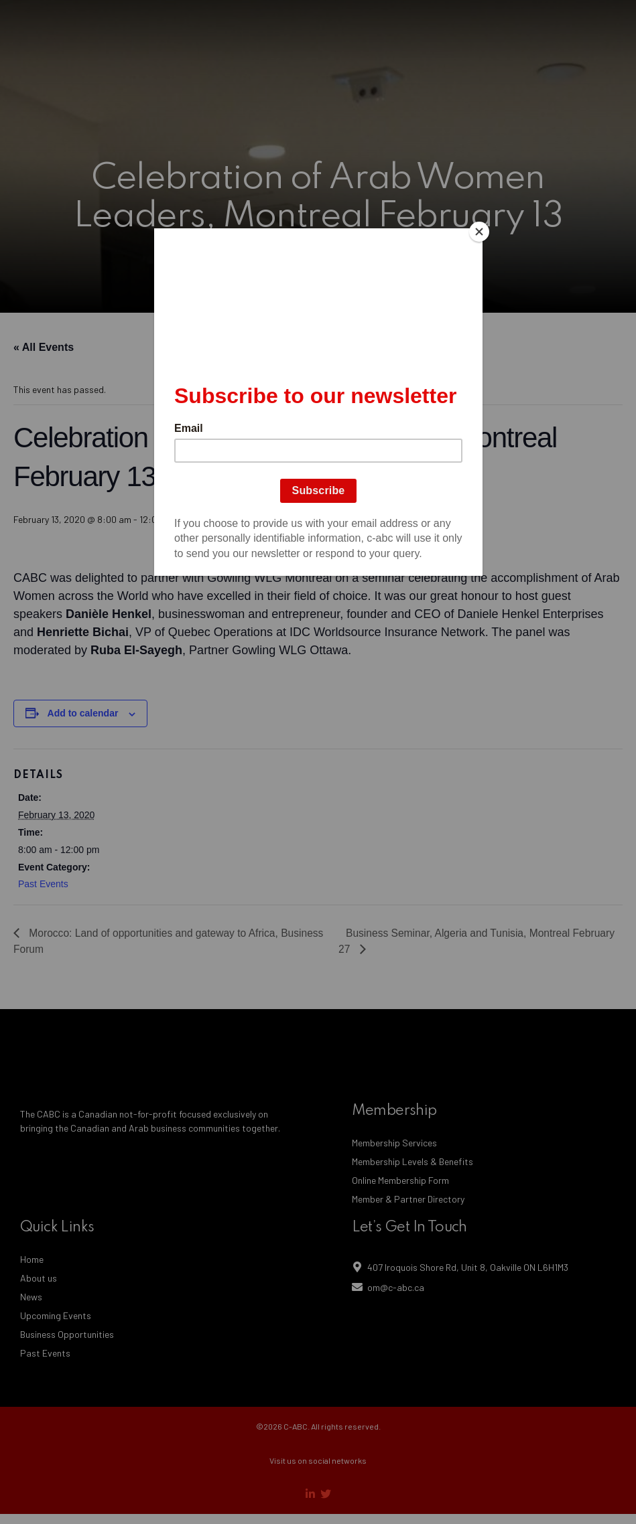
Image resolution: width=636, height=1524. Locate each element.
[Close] (479, 232)
